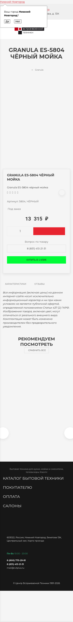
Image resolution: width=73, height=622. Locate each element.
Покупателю (18, 487)
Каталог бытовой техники (34, 478)
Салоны (12, 505)
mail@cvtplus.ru (15, 568)
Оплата (12, 496)
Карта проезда (36, 540)
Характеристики (15, 284)
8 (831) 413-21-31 (36, 248)
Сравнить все (37, 350)
